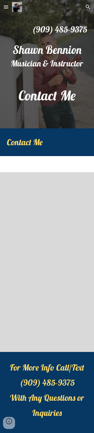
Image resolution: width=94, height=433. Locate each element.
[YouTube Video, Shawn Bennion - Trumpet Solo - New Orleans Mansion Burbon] (47, 307)
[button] (6, 7)
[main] (47, 29)
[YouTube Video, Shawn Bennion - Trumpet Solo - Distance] (47, 217)
